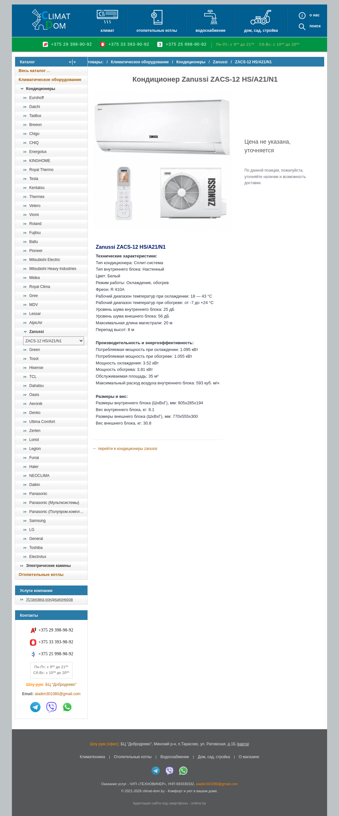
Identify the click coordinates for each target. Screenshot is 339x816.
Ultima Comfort (42, 421)
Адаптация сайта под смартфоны (160, 803)
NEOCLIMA (39, 475)
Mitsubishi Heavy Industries (52, 268)
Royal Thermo (41, 169)
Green (34, 349)
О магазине (249, 757)
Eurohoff (36, 97)
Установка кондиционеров (49, 599)
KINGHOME (39, 160)
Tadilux (35, 115)
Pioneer (35, 250)
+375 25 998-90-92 (186, 44)
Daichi (34, 106)
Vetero (35, 205)
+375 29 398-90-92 (71, 44)
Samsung (37, 520)
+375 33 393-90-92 (128, 44)
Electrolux (37, 556)
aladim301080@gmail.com (57, 694)
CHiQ (34, 142)
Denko (35, 412)
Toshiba (35, 547)
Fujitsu (35, 232)
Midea (34, 277)
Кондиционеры (40, 88)
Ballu (33, 241)
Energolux (38, 151)
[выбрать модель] (53, 340)
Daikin (34, 484)
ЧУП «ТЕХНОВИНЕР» (148, 784)
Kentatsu (36, 187)
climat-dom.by (153, 791)
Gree (33, 295)
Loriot (34, 439)
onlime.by (198, 803)
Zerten (35, 430)
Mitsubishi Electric (44, 259)
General (36, 538)
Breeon (35, 124)
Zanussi (36, 331)
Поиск (315, 26)
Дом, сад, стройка (261, 30)
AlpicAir (35, 322)
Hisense (36, 367)
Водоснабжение (210, 30)
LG (31, 529)
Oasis (34, 394)
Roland (35, 223)
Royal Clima (39, 286)
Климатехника (92, 757)
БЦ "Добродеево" (61, 684)
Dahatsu (36, 385)
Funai (34, 457)
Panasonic (38, 493)
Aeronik (35, 403)
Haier (34, 466)
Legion (35, 448)
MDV (33, 304)
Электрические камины (48, 565)
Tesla (33, 178)
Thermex (36, 196)
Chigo (34, 133)
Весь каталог (32, 70)
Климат (107, 30)
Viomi (34, 214)
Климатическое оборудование (50, 79)
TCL (33, 376)
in (20, 795)
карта (243, 744)
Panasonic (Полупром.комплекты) (58, 511)
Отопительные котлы (156, 30)
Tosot (34, 358)
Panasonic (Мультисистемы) (54, 502)
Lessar (35, 313)
